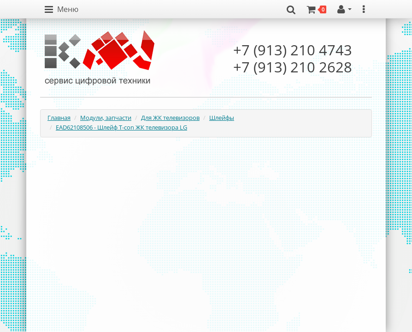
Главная (59, 117)
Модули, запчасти (105, 117)
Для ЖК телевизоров (170, 117)
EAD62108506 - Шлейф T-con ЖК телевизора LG (121, 127)
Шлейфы (221, 117)
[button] (61, 9)
